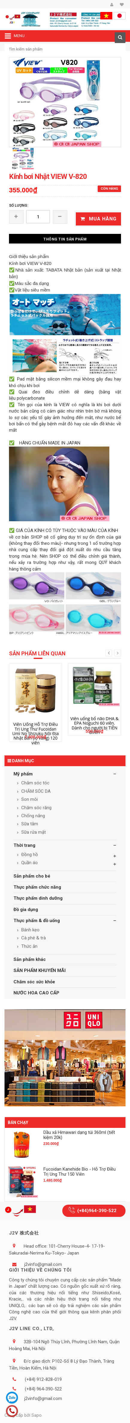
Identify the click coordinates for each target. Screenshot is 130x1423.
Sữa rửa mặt (33, 832)
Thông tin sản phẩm (65, 239)
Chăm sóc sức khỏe (34, 982)
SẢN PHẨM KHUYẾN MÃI (39, 970)
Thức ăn (28, 946)
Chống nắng (32, 815)
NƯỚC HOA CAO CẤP (36, 993)
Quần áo (29, 862)
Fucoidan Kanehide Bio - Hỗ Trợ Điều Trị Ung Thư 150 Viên (79, 1171)
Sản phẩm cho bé (31, 876)
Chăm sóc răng (36, 807)
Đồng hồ (29, 854)
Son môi (29, 799)
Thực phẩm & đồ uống (36, 920)
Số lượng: (18, 205)
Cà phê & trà (33, 938)
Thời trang (24, 845)
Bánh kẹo (30, 930)
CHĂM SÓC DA (35, 791)
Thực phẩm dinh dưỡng (38, 898)
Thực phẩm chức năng (37, 887)
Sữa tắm (29, 823)
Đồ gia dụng (25, 909)
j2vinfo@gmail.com (43, 1264)
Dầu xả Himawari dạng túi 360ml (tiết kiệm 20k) (79, 1135)
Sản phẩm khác (29, 959)
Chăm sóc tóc (34, 783)
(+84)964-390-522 (97, 1210)
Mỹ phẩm (23, 774)
